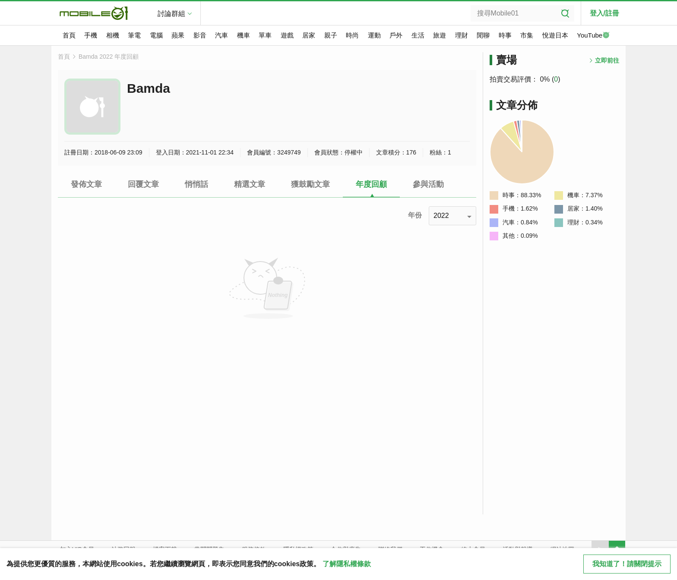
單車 (265, 35)
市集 (526, 35)
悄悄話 (196, 184)
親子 (330, 35)
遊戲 (287, 35)
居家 (308, 35)
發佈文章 (86, 184)
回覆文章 (143, 184)
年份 (415, 215)
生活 (417, 35)
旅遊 (439, 35)
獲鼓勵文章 (310, 184)
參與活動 (428, 184)
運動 (374, 35)
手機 (90, 35)
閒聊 (483, 35)
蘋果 (177, 35)
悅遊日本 (555, 35)
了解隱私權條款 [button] (347, 563)
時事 (505, 35)
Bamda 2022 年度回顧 (109, 56)
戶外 (395, 35)
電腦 (156, 35)
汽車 (221, 35)
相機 (112, 35)
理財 (461, 35)
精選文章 (249, 184)
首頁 (69, 35)
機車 (243, 35)
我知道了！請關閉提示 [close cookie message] (626, 563)
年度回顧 (371, 184)
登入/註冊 (604, 13)
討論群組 (171, 13)
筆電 (134, 35)
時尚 (352, 35)
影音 (199, 35)
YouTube (593, 36)
